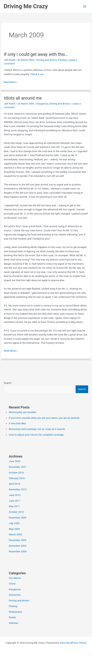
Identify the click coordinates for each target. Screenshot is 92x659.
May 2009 (14, 528)
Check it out (36, 74)
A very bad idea (17, 423)
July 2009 (14, 523)
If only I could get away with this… (36, 54)
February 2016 (17, 478)
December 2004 (17, 545)
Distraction (15, 594)
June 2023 (14, 461)
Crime (12, 583)
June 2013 (14, 495)
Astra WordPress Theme (73, 642)
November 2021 (17, 466)
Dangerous (42, 103)
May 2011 (14, 506)
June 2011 (14, 500)
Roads (12, 617)
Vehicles (13, 622)
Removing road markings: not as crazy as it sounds (37, 428)
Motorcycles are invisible (22, 412)
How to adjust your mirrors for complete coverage (36, 434)
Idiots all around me (23, 98)
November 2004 (17, 551)
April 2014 (14, 483)
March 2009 (15, 534)
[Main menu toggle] (85, 6)
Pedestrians (15, 611)
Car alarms (15, 577)
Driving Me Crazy (26, 6)
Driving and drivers (46, 59)
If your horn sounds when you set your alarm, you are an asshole (44, 417)
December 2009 (17, 517)
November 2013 (17, 489)
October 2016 (16, 472)
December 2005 (17, 540)
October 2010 (16, 511)
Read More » (11, 82)
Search (7, 382)
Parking (62, 59)
